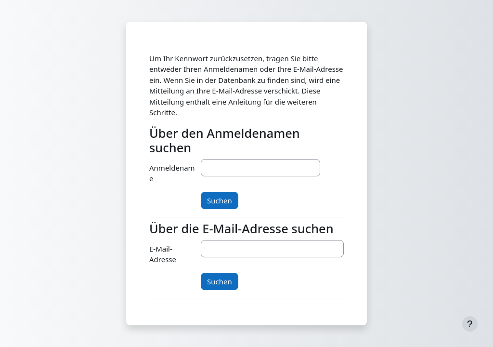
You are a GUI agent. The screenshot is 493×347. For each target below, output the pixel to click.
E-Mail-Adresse (162, 254)
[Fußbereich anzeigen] (470, 324)
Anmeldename (172, 173)
